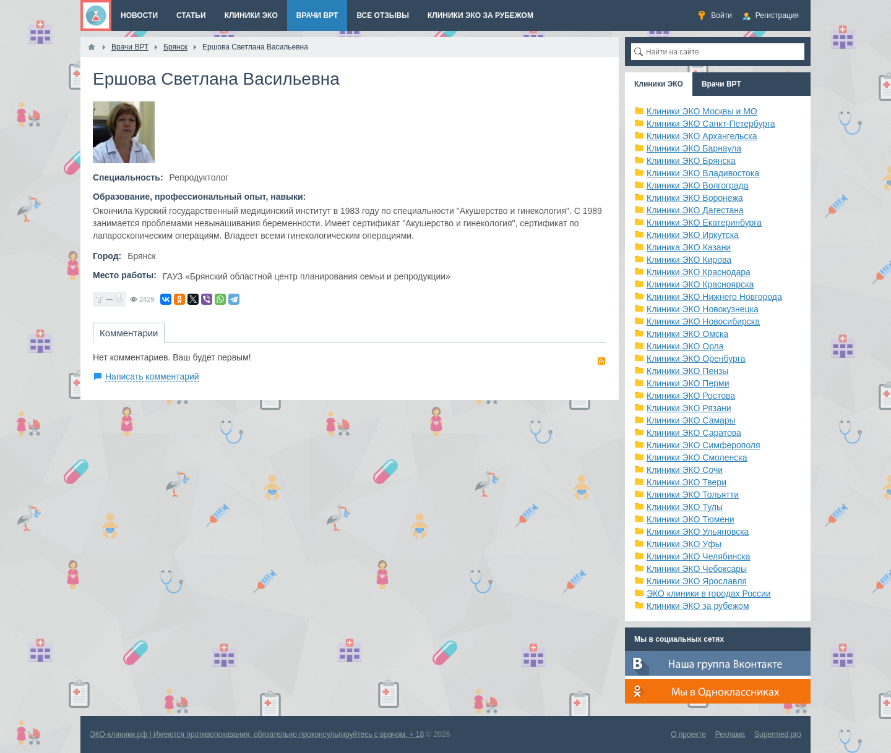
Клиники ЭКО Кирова (689, 260)
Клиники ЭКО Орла (685, 346)
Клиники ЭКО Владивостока (703, 173)
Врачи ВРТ (721, 84)
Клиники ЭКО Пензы (687, 371)
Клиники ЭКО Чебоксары (697, 569)
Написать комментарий (152, 376)
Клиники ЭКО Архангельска (702, 136)
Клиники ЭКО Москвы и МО (702, 111)
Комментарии (129, 333)
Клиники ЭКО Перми (688, 383)
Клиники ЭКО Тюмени (690, 519)
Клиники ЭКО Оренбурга (696, 359)
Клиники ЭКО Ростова (691, 396)
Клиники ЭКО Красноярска (700, 284)
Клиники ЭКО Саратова (694, 433)
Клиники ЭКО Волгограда (698, 185)
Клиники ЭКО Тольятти (693, 495)
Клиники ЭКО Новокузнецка (703, 309)
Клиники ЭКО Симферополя (703, 445)
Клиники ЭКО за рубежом (698, 606)
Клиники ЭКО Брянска (691, 161)
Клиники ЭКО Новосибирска (703, 321)
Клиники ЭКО (658, 84)
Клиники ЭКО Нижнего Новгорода (714, 297)
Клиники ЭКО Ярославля (697, 581)
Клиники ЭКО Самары (691, 420)
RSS (601, 361)
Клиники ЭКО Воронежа (695, 198)
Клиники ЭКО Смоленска (697, 457)
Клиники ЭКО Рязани (689, 408)
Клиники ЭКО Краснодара (699, 272)
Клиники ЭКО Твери (686, 482)
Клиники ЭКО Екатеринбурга (704, 223)
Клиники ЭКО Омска (687, 334)
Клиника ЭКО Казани (689, 247)
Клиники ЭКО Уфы (684, 544)
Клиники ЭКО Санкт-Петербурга (711, 124)
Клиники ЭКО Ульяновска (698, 532)
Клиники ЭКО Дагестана (695, 210)
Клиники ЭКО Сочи (685, 470)
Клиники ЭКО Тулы (685, 507)
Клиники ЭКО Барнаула (694, 148)
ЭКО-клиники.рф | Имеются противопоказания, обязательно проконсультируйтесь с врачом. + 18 (257, 734)
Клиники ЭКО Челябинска (699, 556)
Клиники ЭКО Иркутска (693, 235)
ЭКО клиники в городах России (709, 593)
